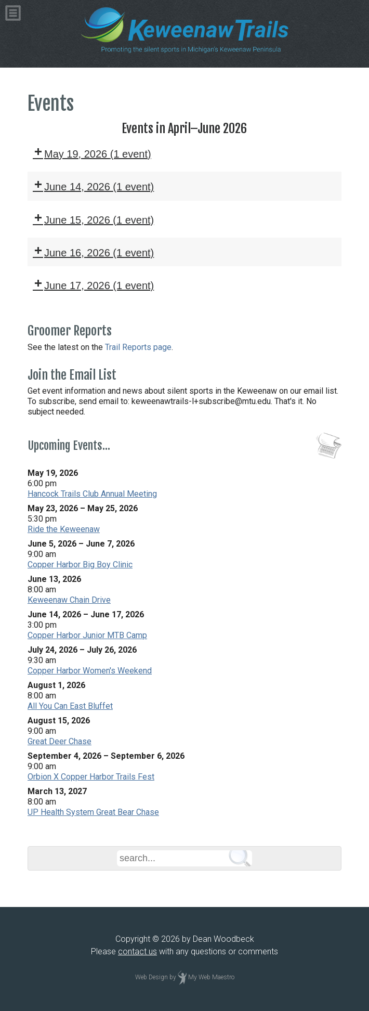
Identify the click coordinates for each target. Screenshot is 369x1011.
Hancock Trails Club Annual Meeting (92, 494)
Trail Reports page (138, 347)
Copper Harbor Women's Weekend (90, 671)
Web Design (151, 977)
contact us (137, 951)
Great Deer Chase (59, 741)
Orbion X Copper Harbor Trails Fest (91, 777)
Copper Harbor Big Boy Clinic (80, 564)
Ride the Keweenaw (64, 529)
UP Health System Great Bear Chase (93, 812)
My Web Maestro (211, 977)
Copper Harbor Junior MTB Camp (87, 635)
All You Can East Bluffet (70, 706)
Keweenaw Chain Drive (69, 600)
